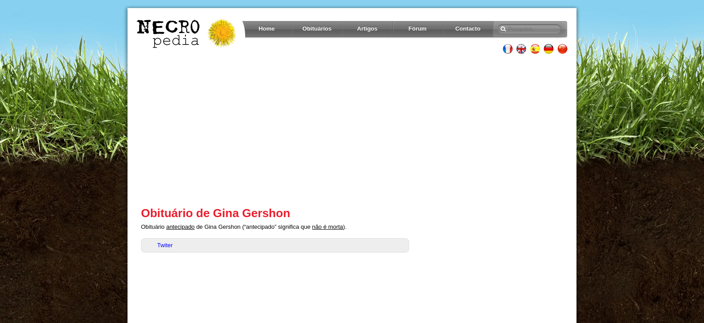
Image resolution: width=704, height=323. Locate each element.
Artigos (367, 28)
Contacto (467, 28)
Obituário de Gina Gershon (215, 213)
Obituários (317, 28)
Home (267, 28)
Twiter (165, 245)
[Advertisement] (352, 130)
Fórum (418, 28)
